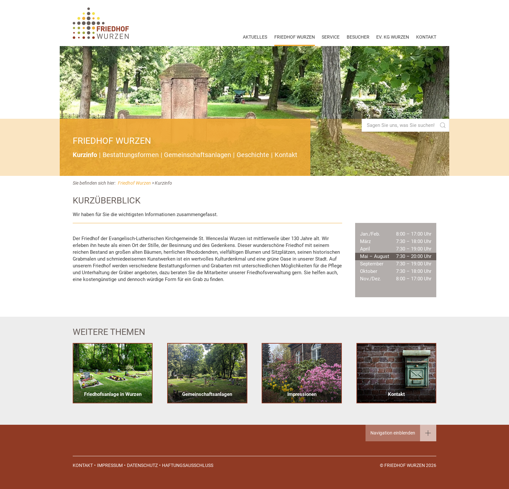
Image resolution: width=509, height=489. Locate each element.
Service (331, 37)
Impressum (110, 465)
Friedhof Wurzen (294, 37)
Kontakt (426, 37)
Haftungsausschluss (187, 465)
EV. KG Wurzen (392, 37)
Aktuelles (255, 37)
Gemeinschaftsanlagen (197, 155)
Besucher (358, 37)
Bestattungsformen (131, 155)
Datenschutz (142, 465)
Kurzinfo (85, 155)
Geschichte (253, 155)
